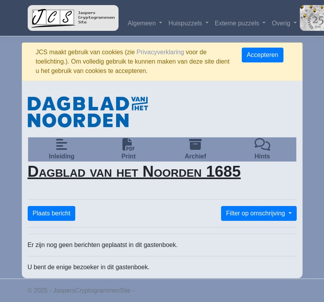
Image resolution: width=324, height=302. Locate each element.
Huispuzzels (186, 23)
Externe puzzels (238, 23)
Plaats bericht (52, 213)
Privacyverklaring (160, 52)
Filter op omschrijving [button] (256, 213)
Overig (282, 23)
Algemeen (143, 23)
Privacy (146, 290)
